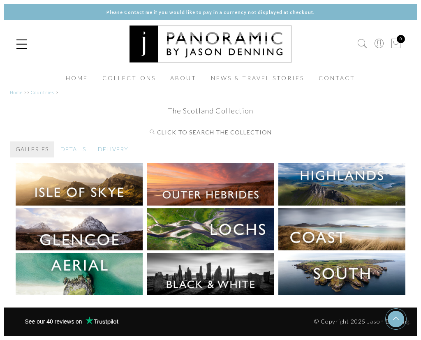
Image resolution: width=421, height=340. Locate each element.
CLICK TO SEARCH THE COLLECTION (210, 132)
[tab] (32, 149)
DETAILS (73, 149)
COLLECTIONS (129, 77)
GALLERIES (32, 149)
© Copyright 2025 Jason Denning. (362, 321)
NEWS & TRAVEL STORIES (257, 77)
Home (16, 92)
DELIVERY (113, 149)
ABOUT (183, 77)
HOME (77, 77)
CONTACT (337, 77)
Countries (42, 92)
